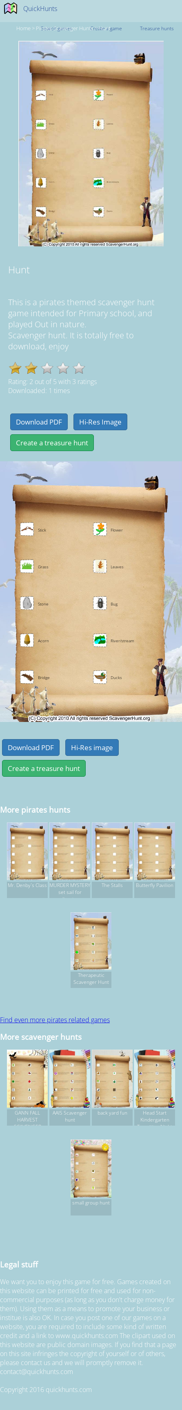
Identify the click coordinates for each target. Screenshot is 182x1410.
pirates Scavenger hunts (64, 28)
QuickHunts (40, 8)
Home (23, 28)
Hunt (105, 28)
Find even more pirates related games (55, 1019)
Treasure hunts (157, 28)
